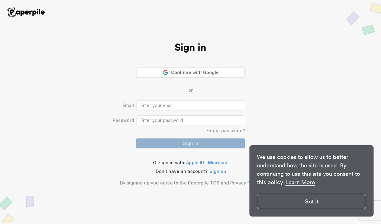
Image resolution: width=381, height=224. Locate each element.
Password (123, 120)
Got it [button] (311, 201)
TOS (214, 182)
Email (128, 105)
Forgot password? (225, 130)
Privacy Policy (245, 182)
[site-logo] (26, 12)
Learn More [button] (300, 182)
